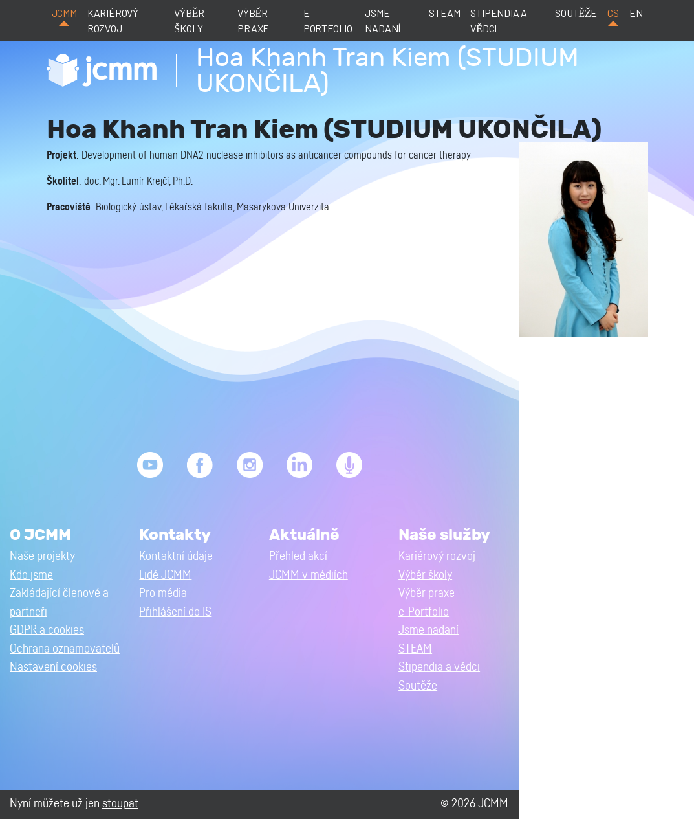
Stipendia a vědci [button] (439, 667)
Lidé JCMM (165, 575)
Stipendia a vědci (498, 20)
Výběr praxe (253, 20)
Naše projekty (42, 556)
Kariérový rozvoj (112, 20)
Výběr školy (189, 20)
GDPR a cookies (47, 630)
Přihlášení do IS (175, 612)
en (636, 12)
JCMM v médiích (308, 575)
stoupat (120, 804)
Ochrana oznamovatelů (65, 649)
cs (613, 12)
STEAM (444, 12)
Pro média (163, 593)
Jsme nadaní (382, 20)
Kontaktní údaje (176, 556)
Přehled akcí (298, 556)
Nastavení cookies (53, 667)
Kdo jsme (31, 575)
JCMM (64, 12)
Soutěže (576, 12)
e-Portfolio (327, 20)
